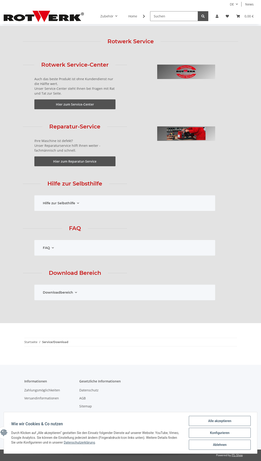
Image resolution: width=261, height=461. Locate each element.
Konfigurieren (219, 433)
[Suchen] (174, 16)
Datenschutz (89, 390)
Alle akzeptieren (219, 421)
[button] (217, 16)
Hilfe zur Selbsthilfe (59, 203)
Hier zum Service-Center (75, 104)
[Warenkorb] (245, 16)
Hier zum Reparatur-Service (74, 161)
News (249, 4)
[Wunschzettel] (227, 16)
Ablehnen (219, 445)
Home (132, 16)
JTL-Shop (237, 455)
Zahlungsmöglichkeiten (42, 390)
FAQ (46, 248)
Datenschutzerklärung (79, 442)
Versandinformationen (41, 398)
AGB (82, 398)
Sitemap (85, 406)
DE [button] (232, 4)
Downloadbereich (58, 292)
